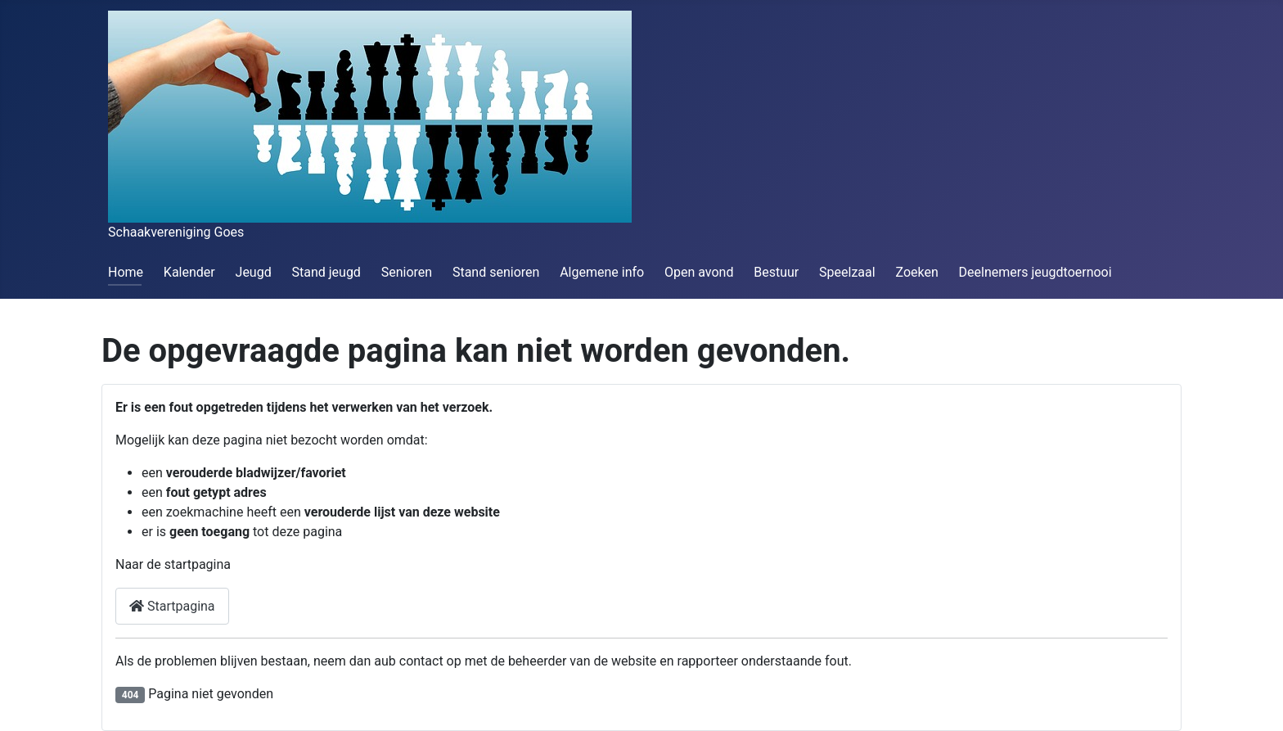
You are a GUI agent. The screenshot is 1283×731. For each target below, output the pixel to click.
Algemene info (602, 272)
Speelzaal (847, 272)
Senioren (406, 272)
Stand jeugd (325, 272)
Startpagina (172, 606)
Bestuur (776, 272)
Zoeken (916, 272)
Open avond (698, 272)
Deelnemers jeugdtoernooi (1035, 272)
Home (125, 272)
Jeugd (254, 272)
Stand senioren (495, 272)
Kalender (189, 272)
